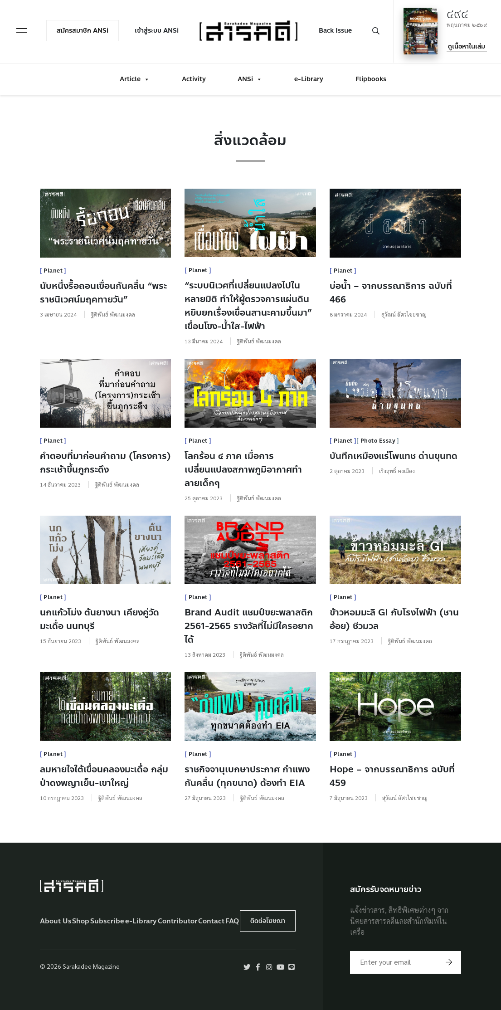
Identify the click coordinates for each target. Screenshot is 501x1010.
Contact (211, 921)
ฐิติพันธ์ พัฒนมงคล (113, 314)
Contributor (177, 921)
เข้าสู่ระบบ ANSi (158, 30)
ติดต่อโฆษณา (267, 921)
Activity (194, 78)
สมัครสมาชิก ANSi (83, 30)
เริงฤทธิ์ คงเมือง (397, 470)
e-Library (308, 78)
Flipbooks (370, 78)
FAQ (232, 921)
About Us (56, 921)
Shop (80, 921)
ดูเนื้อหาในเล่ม (466, 46)
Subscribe (107, 921)
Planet (53, 271)
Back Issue (334, 30)
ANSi (250, 78)
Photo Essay (378, 441)
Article (135, 78)
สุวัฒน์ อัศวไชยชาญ (404, 314)
